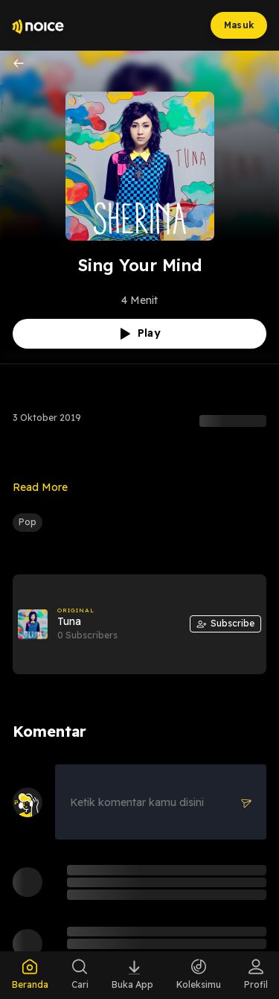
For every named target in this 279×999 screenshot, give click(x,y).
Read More (40, 487)
